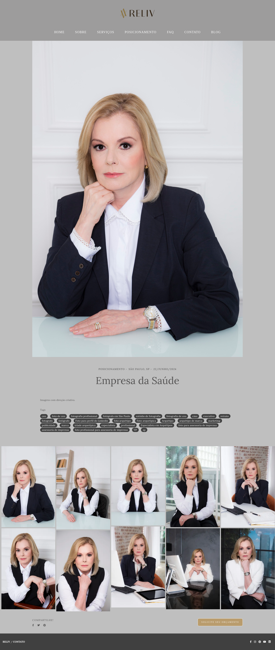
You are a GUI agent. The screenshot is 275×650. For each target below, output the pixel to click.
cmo (194, 416)
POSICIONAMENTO (140, 32)
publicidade (49, 425)
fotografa (47, 420)
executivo (209, 416)
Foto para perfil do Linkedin (91, 420)
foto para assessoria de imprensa (197, 425)
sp (144, 429)
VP (135, 429)
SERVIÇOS (105, 32)
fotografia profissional (84, 416)
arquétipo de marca (190, 420)
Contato (19, 642)
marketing (214, 420)
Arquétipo (167, 420)
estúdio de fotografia (148, 416)
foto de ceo (58, 416)
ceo (44, 416)
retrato (224, 416)
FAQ (170, 32)
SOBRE (81, 32)
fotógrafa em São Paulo (116, 416)
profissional (128, 425)
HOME (59, 32)
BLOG (216, 32)
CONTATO (192, 32)
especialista (108, 425)
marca (65, 425)
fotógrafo (64, 420)
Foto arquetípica (146, 420)
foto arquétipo (122, 420)
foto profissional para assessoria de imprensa (101, 429)
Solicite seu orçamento (220, 622)
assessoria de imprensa (55, 429)
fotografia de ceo (176, 416)
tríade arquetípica (85, 425)
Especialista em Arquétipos (156, 425)
